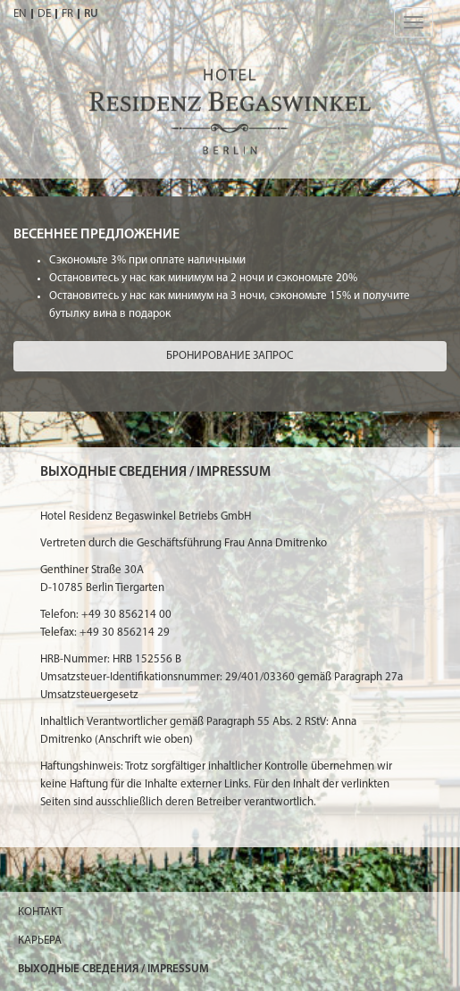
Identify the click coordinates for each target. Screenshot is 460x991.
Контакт (40, 912)
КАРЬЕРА (40, 940)
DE (44, 14)
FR (67, 14)
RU (91, 14)
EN (20, 14)
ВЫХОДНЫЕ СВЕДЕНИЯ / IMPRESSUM (113, 969)
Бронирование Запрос (230, 356)
